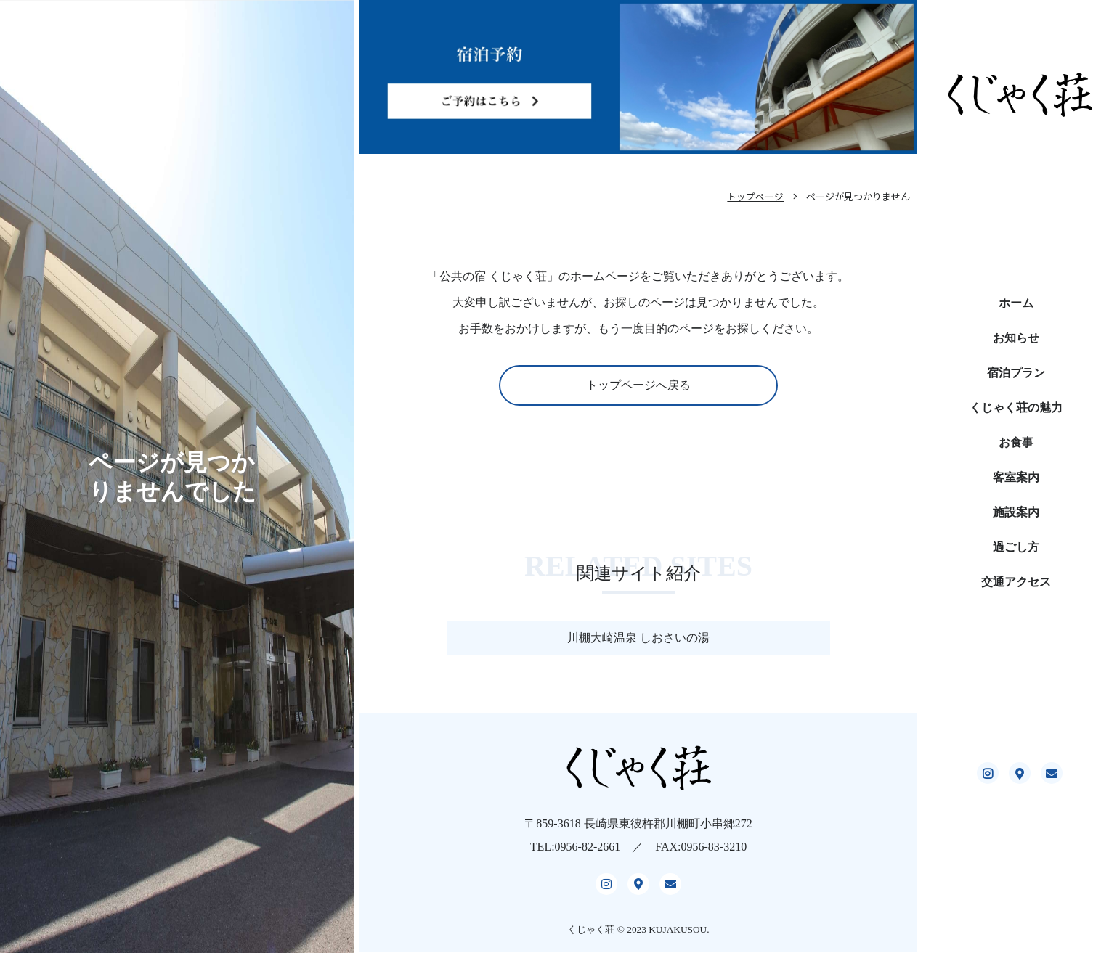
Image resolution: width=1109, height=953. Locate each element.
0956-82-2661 (588, 855)
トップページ (755, 196)
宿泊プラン (1016, 373)
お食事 (1016, 442)
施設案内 (1016, 512)
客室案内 (1016, 477)
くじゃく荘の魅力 (1016, 407)
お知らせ (1016, 338)
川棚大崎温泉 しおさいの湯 (638, 637)
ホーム (1016, 303)
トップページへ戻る (638, 385)
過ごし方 (1016, 547)
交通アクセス (1016, 582)
